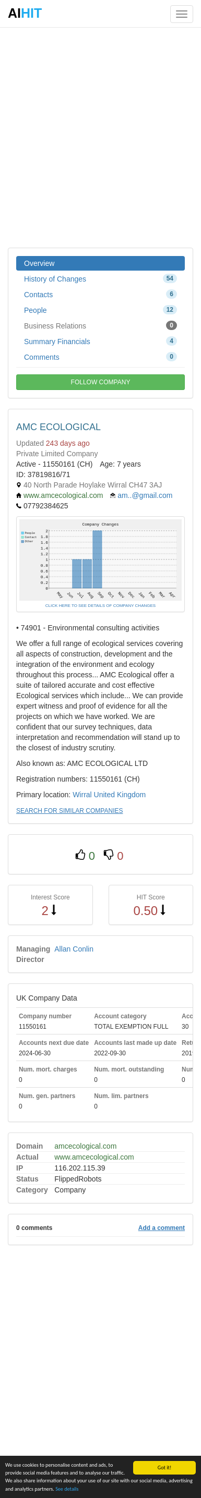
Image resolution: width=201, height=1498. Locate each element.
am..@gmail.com (144, 495)
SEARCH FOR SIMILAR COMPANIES (69, 810)
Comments (100, 356)
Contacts (100, 294)
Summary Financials (100, 341)
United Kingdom (120, 794)
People (100, 309)
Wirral (82, 794)
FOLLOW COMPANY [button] (101, 382)
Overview (39, 263)
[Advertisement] (100, 136)
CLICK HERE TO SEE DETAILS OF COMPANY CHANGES (100, 605)
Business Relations (100, 325)
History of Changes (100, 278)
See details (66, 1489)
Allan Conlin (73, 949)
